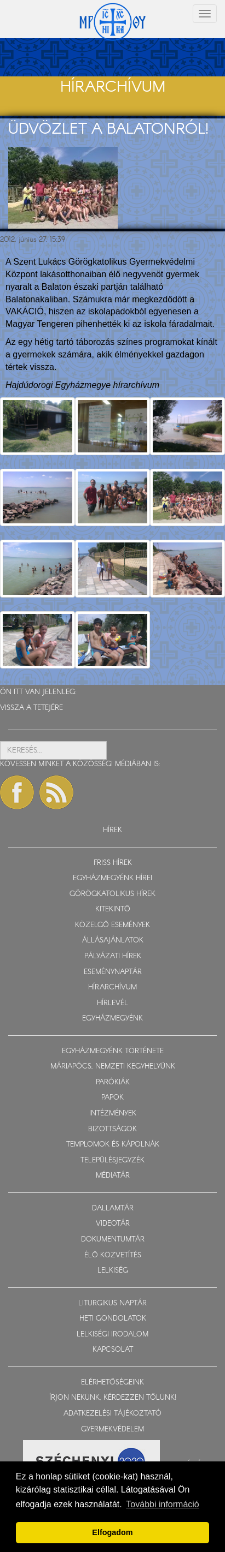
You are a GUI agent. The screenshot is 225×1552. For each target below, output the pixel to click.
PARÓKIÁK (113, 1082)
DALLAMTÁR (113, 1208)
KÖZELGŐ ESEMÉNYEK (112, 925)
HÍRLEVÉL (112, 1003)
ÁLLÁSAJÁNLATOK (112, 940)
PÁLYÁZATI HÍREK (112, 956)
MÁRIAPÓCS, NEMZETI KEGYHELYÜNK (112, 1066)
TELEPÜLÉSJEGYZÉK (112, 1160)
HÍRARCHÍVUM (112, 987)
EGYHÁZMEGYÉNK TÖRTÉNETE (113, 1051)
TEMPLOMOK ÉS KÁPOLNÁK (112, 1144)
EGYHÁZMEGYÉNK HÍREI (112, 878)
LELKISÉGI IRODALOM (112, 1334)
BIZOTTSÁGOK (112, 1129)
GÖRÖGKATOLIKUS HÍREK (112, 894)
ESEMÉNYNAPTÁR (113, 972)
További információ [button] (162, 1504)
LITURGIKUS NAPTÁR (112, 1303)
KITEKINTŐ (112, 909)
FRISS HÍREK (113, 863)
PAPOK (112, 1098)
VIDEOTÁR (113, 1224)
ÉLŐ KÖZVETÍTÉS (112, 1255)
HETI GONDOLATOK (112, 1319)
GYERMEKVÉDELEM (112, 1429)
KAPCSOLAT (113, 1350)
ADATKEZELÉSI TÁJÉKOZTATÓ (112, 1413)
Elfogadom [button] (112, 1532)
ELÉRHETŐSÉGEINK (112, 1382)
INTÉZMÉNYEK (112, 1113)
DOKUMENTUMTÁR (113, 1239)
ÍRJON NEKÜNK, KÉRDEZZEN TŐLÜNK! (112, 1398)
